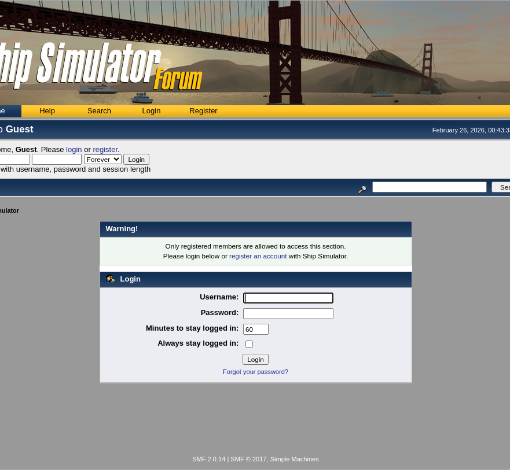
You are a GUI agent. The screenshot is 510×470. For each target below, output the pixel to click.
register (105, 149)
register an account (258, 256)
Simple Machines (294, 459)
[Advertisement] (256, 421)
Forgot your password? (255, 371)
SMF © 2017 (248, 459)
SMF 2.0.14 (208, 459)
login (74, 149)
